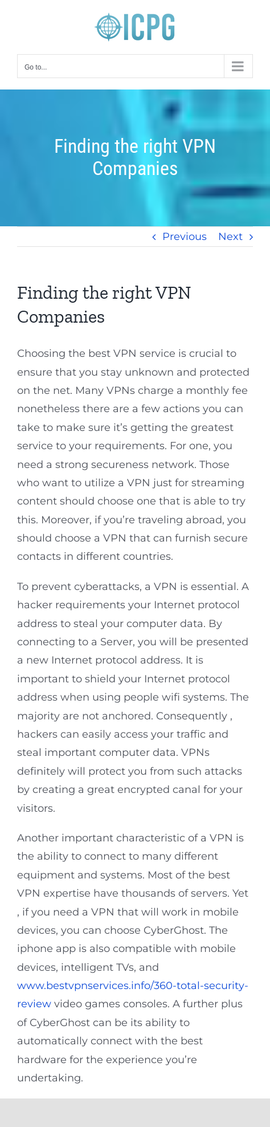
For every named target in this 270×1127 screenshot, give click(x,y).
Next (230, 236)
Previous (184, 236)
